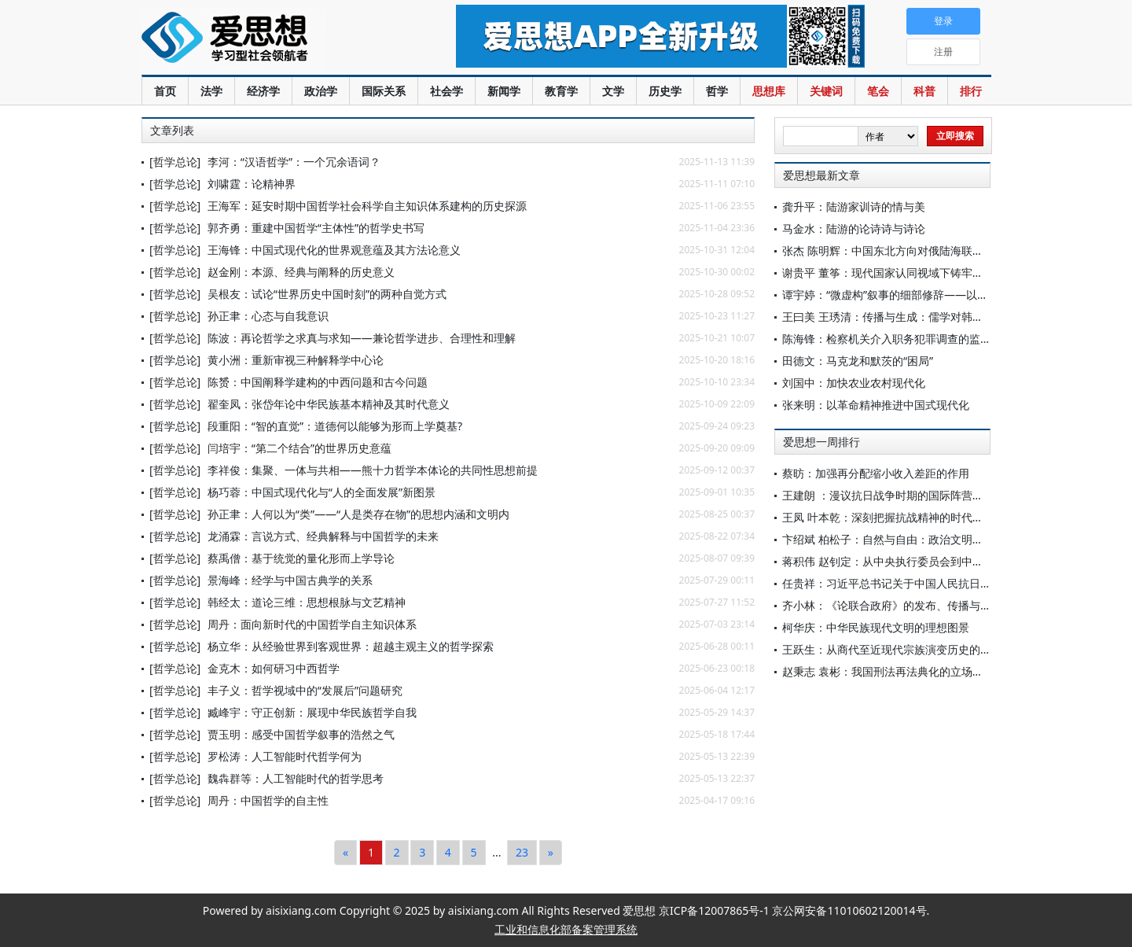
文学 (613, 90)
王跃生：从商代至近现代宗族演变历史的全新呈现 (903, 649)
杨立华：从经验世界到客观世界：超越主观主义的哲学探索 (351, 646)
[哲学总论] (174, 161)
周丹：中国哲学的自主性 (268, 800)
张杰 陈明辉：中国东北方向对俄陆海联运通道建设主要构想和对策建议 (954, 250)
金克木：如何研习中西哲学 (274, 668)
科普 (924, 90)
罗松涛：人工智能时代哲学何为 (285, 756)
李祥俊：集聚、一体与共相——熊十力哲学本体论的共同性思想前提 (373, 469)
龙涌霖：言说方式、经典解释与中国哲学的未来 (323, 536)
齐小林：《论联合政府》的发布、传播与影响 (892, 605)
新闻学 (503, 90)
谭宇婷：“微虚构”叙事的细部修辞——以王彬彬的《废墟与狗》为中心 (951, 294)
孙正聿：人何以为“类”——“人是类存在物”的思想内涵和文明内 (358, 514)
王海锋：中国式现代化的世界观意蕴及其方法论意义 (334, 249)
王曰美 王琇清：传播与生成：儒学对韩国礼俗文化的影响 (921, 316)
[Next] (550, 852)
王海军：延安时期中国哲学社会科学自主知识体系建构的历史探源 (367, 205)
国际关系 (384, 90)
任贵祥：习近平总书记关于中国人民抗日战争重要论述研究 (925, 583)
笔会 (878, 90)
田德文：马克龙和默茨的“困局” (857, 360)
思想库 (768, 90)
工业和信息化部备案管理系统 (566, 929)
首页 (165, 90)
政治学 (320, 90)
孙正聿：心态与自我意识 (268, 315)
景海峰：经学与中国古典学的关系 (290, 580)
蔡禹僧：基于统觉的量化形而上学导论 (301, 558)
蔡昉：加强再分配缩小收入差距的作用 (875, 473)
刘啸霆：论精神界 (252, 183)
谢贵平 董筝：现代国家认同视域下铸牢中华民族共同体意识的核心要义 (954, 272)
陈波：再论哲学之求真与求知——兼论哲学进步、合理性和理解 (362, 337)
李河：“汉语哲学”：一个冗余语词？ (294, 161)
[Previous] (345, 852)
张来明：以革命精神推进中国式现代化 (875, 404)
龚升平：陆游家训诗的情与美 (853, 206)
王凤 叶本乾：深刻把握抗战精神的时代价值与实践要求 (915, 517)
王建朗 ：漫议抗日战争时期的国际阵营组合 (888, 495)
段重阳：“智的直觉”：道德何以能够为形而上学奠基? (335, 425)
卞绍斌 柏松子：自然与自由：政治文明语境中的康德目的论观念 (937, 539)
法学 (211, 90)
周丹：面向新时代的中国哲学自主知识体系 (312, 624)
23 (522, 852)
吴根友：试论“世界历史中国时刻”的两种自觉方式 (327, 293)
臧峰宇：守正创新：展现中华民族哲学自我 (312, 712)
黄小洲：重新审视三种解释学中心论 (296, 359)
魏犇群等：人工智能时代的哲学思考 (296, 778)
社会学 (446, 90)
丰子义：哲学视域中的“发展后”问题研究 (305, 690)
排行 (971, 90)
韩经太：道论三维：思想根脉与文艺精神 (307, 602)
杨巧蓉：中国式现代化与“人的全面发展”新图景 (322, 492)
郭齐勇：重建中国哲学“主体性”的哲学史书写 (316, 227)
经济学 (263, 90)
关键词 (826, 90)
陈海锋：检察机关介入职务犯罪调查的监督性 (892, 338)
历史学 (665, 90)
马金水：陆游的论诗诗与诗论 (853, 228)
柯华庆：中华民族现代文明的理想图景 (875, 627)
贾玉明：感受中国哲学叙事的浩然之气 (301, 734)
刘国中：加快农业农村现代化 (853, 382)
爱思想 (267, 39)
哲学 (717, 90)
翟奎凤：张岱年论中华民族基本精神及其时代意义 (329, 403)
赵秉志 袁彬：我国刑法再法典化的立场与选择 (893, 671)
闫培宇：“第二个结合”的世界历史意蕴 (299, 447)
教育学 (561, 90)
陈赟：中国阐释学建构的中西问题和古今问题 (318, 381)
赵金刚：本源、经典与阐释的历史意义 (301, 271)
